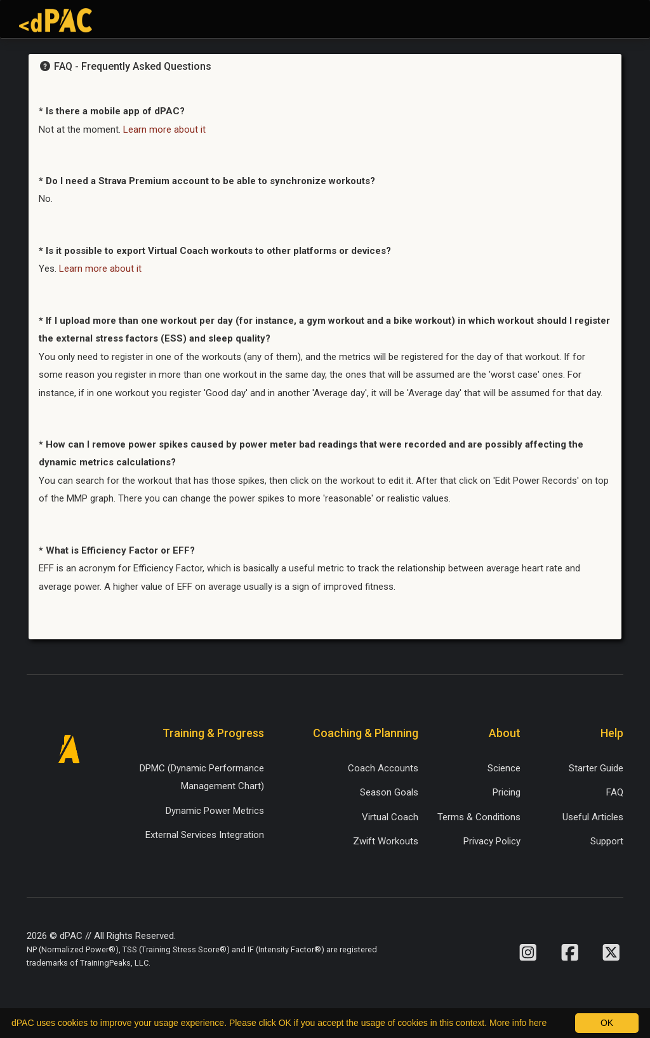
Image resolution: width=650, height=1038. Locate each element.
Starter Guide (596, 768)
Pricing (507, 792)
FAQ (614, 792)
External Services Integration (204, 835)
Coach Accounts (383, 768)
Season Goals (389, 792)
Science (504, 768)
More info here (518, 1023)
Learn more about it (164, 129)
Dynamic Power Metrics (215, 810)
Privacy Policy (492, 841)
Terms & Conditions (479, 817)
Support (606, 841)
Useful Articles (592, 817)
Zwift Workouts (385, 841)
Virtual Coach (390, 817)
